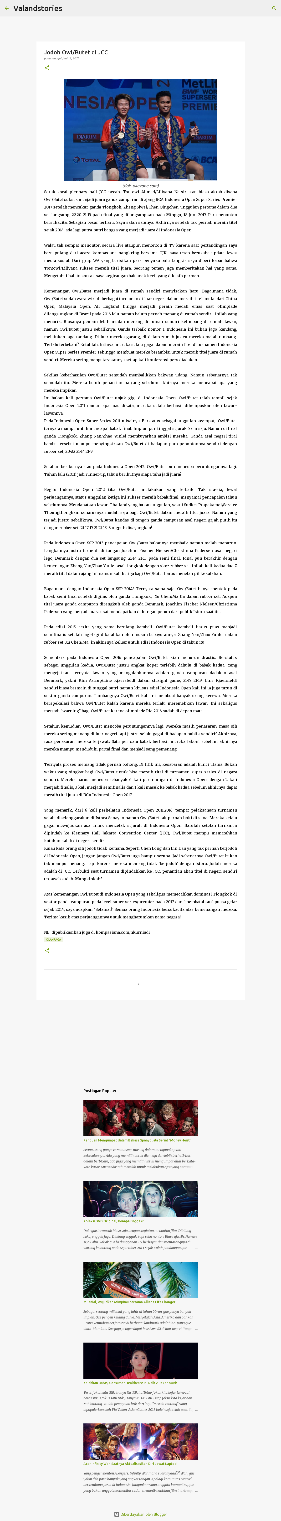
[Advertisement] (141, 1040)
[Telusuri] (69, 8)
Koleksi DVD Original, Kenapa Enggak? (113, 1221)
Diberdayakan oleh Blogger (140, 1514)
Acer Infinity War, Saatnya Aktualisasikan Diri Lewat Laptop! (130, 1464)
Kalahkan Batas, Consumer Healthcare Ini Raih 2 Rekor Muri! (130, 1383)
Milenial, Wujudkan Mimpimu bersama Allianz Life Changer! (129, 1302)
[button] (47, 68)
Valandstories (37, 8)
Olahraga (53, 939)
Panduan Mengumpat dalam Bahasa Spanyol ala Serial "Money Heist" (137, 1140)
